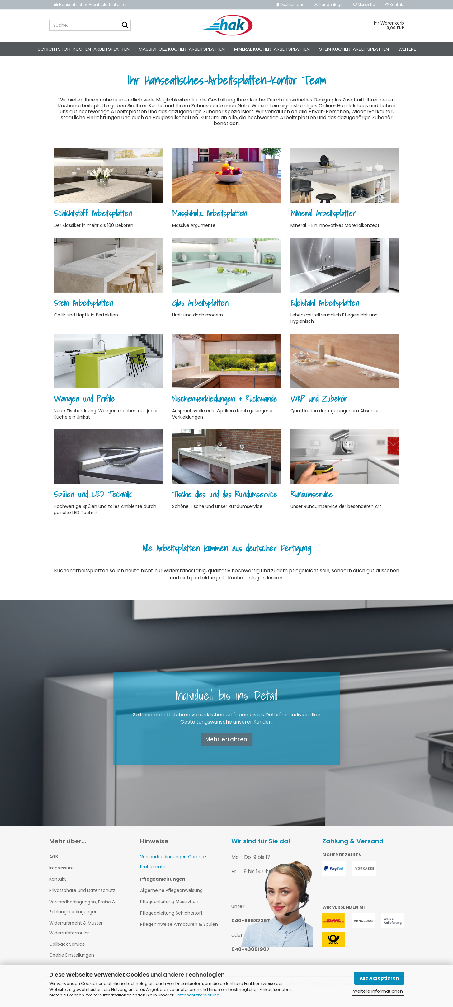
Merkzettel (364, 4)
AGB (53, 862)
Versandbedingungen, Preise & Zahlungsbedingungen (82, 912)
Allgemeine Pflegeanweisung (171, 896)
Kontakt (394, 4)
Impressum (61, 873)
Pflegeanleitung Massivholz (169, 907)
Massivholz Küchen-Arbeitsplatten (182, 49)
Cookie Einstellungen (71, 961)
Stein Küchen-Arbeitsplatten (354, 49)
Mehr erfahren (226, 745)
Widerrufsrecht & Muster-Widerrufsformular (77, 933)
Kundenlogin (329, 4)
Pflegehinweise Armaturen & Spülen (179, 930)
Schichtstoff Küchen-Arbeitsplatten (84, 49)
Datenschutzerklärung (197, 995)
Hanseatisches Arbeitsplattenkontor (90, 4)
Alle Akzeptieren (379, 978)
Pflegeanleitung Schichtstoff (171, 919)
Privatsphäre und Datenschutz (82, 896)
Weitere (407, 49)
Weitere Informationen (378, 991)
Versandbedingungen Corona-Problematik (173, 867)
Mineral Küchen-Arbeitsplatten (272, 49)
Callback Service (67, 950)
